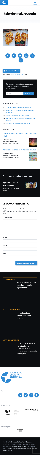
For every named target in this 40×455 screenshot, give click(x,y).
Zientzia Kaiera (9, 279)
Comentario (7, 218)
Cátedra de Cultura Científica (19, 442)
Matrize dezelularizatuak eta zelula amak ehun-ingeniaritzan (26, 285)
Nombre (6, 238)
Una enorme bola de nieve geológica (18, 123)
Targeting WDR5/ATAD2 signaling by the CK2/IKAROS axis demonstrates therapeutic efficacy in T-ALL (27, 348)
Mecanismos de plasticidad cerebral (17, 115)
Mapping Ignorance (11, 340)
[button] (7, 55)
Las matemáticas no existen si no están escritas (25, 315)
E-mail (5, 245)
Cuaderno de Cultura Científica (18, 447)
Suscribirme (29, 93)
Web (4, 253)
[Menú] (35, 2)
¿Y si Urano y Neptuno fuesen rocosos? (18, 107)
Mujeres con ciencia (11, 310)
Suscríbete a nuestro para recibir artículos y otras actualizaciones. (19, 86)
